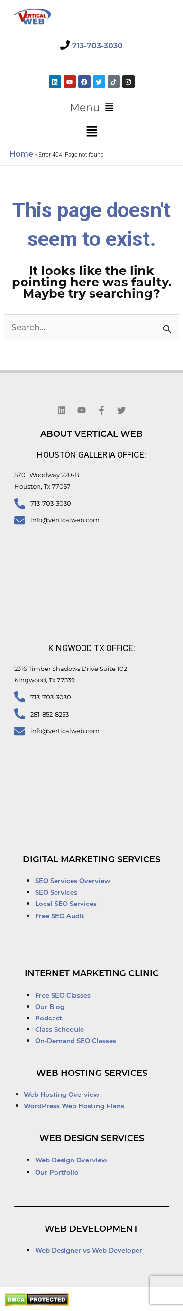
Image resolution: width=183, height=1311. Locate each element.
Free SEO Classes (63, 996)
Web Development (91, 1229)
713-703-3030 (97, 46)
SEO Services (57, 893)
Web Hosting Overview (61, 1095)
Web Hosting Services (91, 1073)
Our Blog (49, 1007)
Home (21, 155)
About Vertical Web (91, 434)
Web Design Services (91, 1138)
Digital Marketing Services (91, 860)
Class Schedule (59, 1030)
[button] (91, 107)
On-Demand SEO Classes (75, 1041)
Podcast (48, 1019)
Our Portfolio (57, 1173)
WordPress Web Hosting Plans (74, 1107)
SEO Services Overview (72, 881)
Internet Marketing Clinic (92, 974)
